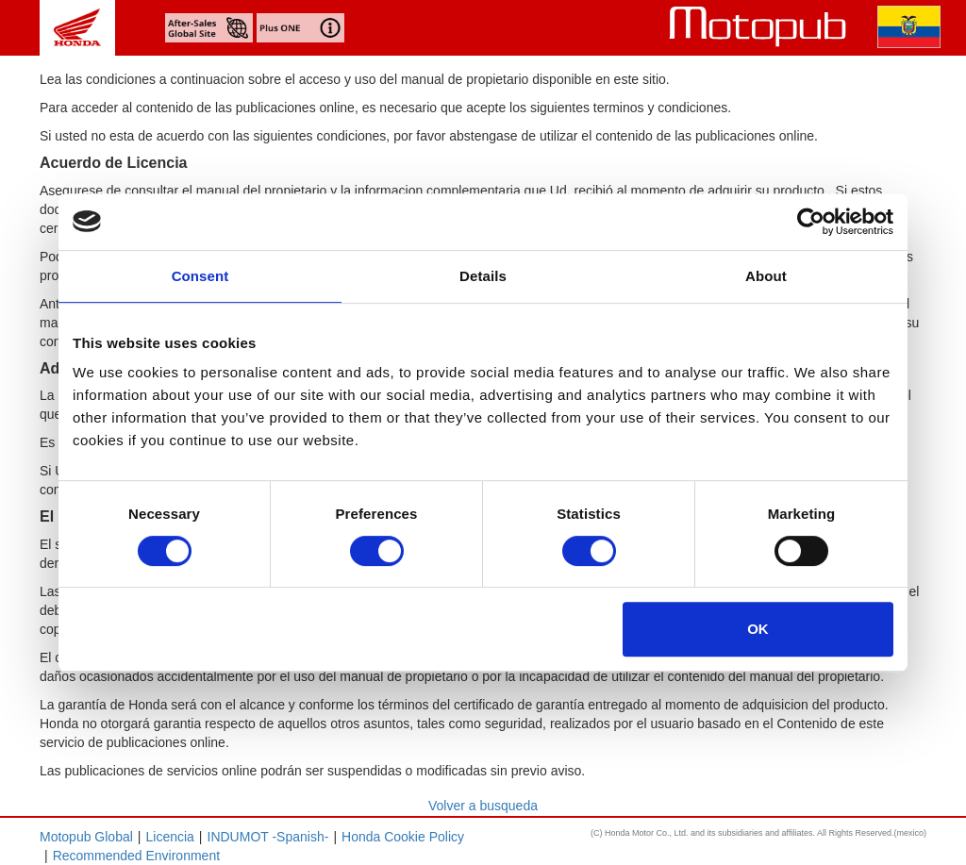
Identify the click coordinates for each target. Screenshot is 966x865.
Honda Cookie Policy (402, 836)
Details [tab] (483, 276)
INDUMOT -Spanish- (268, 836)
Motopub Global (86, 836)
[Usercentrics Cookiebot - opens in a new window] (810, 222)
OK (758, 629)
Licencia (169, 836)
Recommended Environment (136, 855)
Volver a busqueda (483, 805)
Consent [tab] (200, 276)
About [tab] (766, 276)
